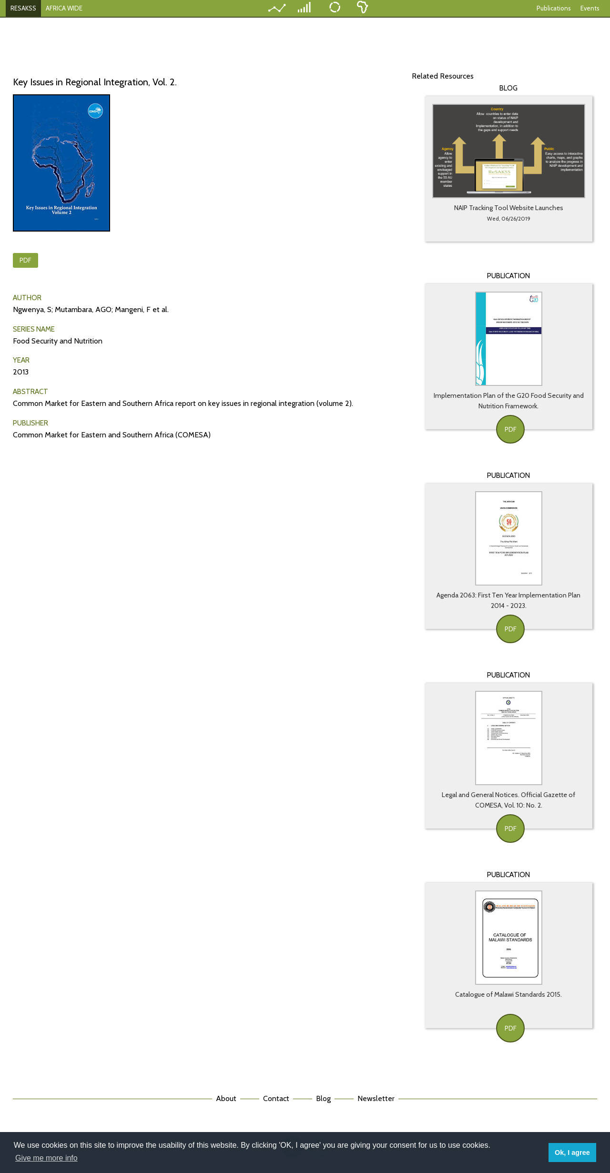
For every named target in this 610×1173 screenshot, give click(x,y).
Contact (276, 1098)
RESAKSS (23, 8)
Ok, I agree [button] (572, 1152)
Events (590, 8)
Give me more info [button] (46, 1158)
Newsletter (376, 1098)
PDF (25, 260)
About (226, 1098)
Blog (323, 1098)
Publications (554, 8)
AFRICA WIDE (64, 8)
